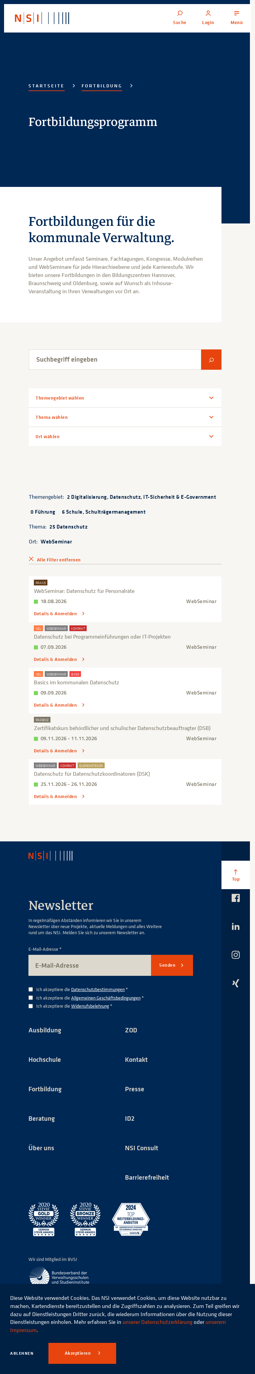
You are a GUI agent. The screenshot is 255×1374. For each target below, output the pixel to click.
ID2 (129, 1118)
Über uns (41, 1147)
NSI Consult (141, 1147)
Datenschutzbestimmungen (98, 989)
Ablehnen (22, 1353)
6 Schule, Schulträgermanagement (104, 511)
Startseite (46, 85)
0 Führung (43, 511)
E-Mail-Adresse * (45, 949)
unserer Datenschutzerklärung (157, 1322)
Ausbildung (44, 1029)
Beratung (41, 1118)
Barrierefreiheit (147, 1177)
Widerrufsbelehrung (90, 1006)
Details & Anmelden (56, 613)
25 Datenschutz (68, 526)
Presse (134, 1088)
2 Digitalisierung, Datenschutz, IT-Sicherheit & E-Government (141, 496)
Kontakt (136, 1059)
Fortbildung (102, 85)
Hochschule (44, 1059)
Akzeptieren (78, 1353)
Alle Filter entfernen (59, 559)
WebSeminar (56, 541)
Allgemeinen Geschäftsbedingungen (106, 997)
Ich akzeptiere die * (82, 989)
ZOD (131, 1029)
